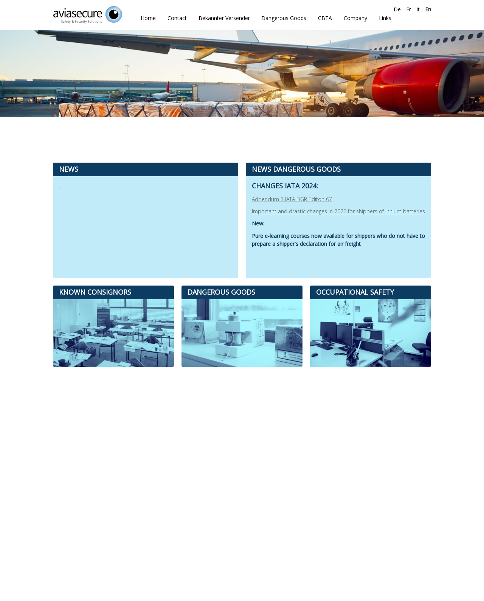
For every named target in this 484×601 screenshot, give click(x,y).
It (418, 9)
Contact (177, 18)
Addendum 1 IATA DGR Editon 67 (292, 199)
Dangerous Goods (283, 18)
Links (385, 18)
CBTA (325, 18)
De (397, 9)
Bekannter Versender (224, 18)
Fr (408, 9)
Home (148, 18)
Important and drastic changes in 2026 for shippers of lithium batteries (338, 211)
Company (355, 18)
